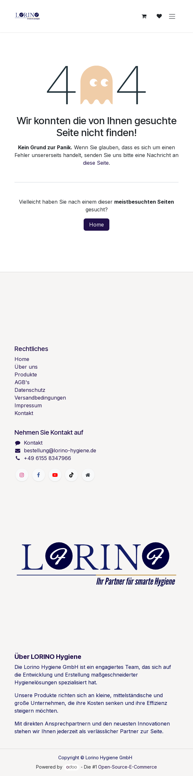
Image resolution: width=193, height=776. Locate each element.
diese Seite (96, 163)
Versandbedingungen (40, 397)
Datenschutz (29, 390)
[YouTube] (55, 474)
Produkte (25, 374)
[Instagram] (21, 474)
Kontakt (23, 413)
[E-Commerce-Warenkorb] (143, 16)
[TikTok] (71, 474)
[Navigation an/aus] (172, 16)
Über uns (26, 367)
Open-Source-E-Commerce (127, 767)
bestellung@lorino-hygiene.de (60, 450)
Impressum (28, 405)
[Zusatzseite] (88, 474)
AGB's (22, 382)
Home (96, 224)
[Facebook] (38, 474)
